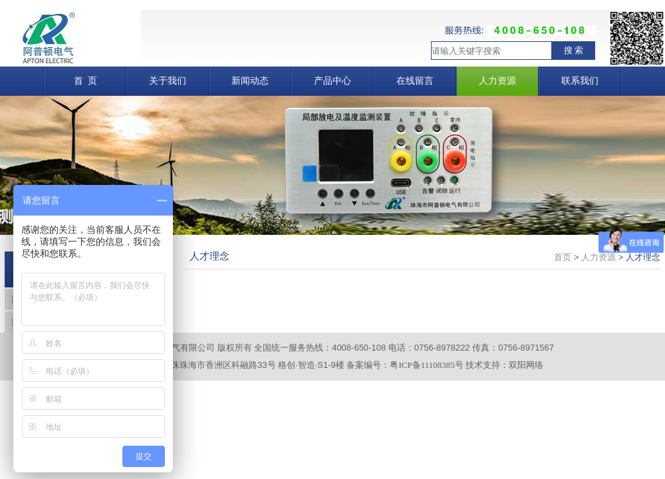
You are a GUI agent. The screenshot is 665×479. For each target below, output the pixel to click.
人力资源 (598, 257)
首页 (562, 257)
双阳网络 (526, 365)
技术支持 (483, 365)
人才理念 (643, 257)
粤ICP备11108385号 (426, 365)
